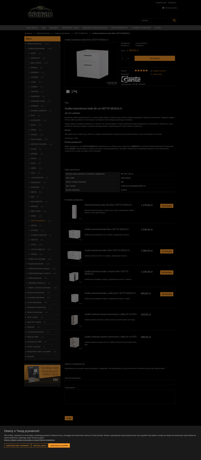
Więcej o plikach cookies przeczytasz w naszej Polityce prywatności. (29, 440)
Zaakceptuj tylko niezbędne (17, 445)
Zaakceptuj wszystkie (59, 445)
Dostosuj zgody (39, 445)
